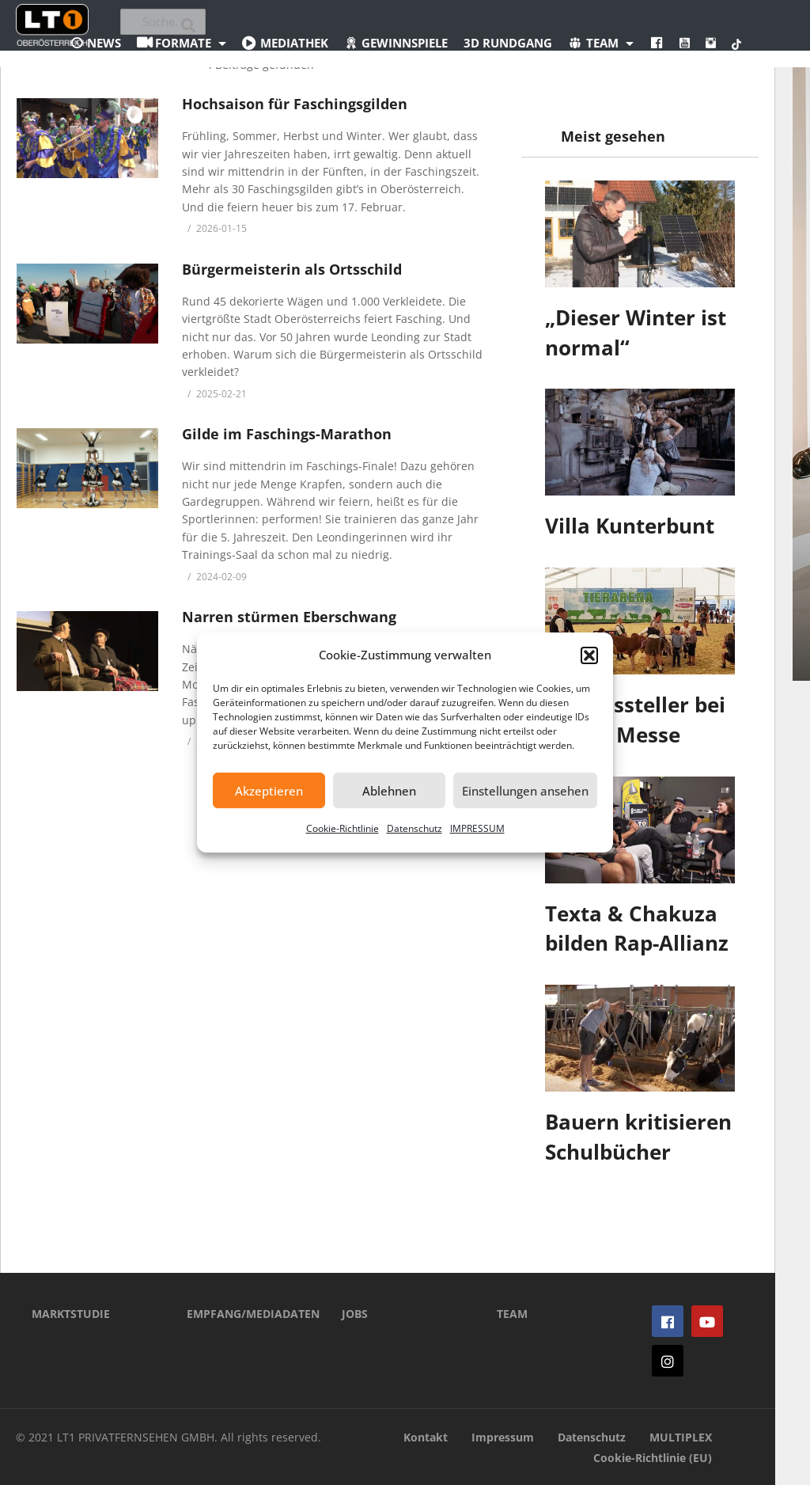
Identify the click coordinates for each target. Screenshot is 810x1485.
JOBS (355, 1313)
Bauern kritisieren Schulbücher (638, 1136)
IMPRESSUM (477, 828)
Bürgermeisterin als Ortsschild (292, 269)
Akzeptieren (269, 791)
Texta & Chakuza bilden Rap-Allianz (637, 928)
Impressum (502, 1437)
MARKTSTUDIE (71, 1313)
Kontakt (425, 1437)
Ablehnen (389, 791)
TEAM (512, 1313)
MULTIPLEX (680, 1437)
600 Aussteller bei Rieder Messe (635, 719)
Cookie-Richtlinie (342, 828)
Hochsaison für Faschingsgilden (294, 103)
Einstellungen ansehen (525, 791)
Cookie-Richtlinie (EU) (652, 1457)
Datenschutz (414, 828)
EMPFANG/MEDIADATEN (240, 1313)
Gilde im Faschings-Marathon (287, 433)
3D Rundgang (508, 43)
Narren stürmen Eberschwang (289, 616)
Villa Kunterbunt (629, 525)
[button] (589, 655)
